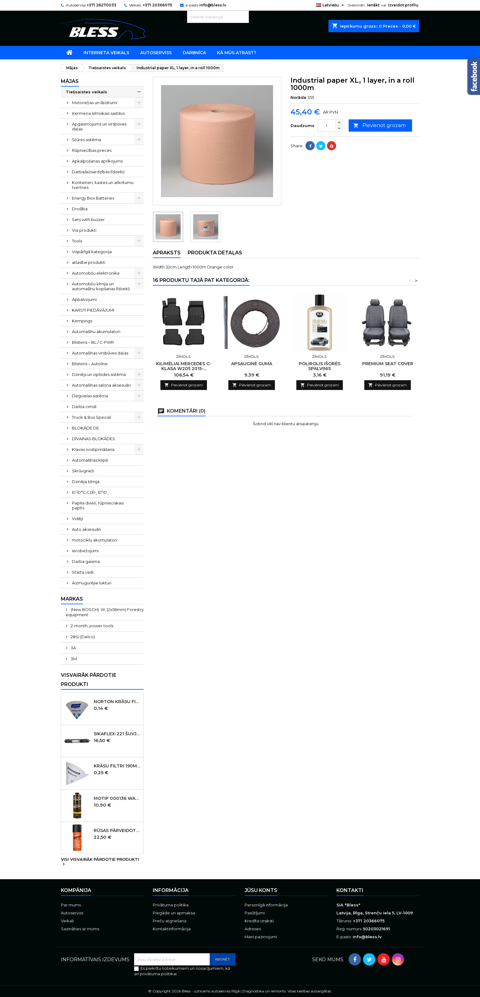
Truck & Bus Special (91, 417)
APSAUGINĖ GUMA (251, 363)
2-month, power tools (91, 625)
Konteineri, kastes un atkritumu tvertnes (102, 185)
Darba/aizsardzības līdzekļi (98, 171)
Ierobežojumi (85, 550)
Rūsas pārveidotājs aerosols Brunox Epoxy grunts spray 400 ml (117, 830)
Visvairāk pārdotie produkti (88, 679)
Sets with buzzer (88, 219)
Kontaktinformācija (172, 928)
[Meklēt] (218, 17)
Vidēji (77, 518)
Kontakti (349, 890)
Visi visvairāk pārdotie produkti (100, 862)
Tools (77, 240)
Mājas (70, 81)
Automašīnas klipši (90, 460)
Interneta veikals (106, 52)
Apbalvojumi (84, 299)
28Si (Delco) (82, 636)
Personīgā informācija (266, 904)
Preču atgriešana (169, 920)
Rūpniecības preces (91, 150)
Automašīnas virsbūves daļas (100, 352)
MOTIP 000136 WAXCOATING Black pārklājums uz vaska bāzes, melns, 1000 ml (117, 798)
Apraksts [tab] (167, 253)
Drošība (80, 208)
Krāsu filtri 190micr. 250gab (117, 765)
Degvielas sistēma (90, 395)
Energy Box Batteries (93, 198)
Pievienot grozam (379, 125)
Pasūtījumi (255, 912)
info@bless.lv (212, 5)
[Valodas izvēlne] (330, 5)
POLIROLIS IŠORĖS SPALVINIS (319, 366)
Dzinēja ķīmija (85, 481)
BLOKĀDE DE (85, 427)
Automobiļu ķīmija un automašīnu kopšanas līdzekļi (101, 286)
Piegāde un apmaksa (174, 912)
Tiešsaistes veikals (86, 91)
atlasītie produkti (88, 262)
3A (73, 647)
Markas (72, 599)
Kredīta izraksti (259, 920)
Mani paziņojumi (261, 936)
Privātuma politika (171, 904)
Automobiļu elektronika (95, 273)
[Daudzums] (326, 125)
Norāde (298, 97)
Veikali (67, 920)
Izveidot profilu (403, 5)
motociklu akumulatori (94, 540)
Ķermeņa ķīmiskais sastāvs (98, 113)
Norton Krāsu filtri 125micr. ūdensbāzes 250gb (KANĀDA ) (117, 701)
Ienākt (373, 5)
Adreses (253, 928)
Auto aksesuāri (86, 529)
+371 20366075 (157, 5)
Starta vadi (82, 572)
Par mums (71, 904)
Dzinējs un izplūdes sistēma (99, 374)
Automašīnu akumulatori (96, 331)
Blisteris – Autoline (90, 363)
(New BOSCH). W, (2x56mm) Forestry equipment (105, 612)
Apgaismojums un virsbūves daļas (99, 126)
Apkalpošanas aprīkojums (97, 161)
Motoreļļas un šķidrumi (94, 102)
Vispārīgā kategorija (92, 251)
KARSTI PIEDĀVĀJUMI (93, 310)
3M (73, 658)
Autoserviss (156, 52)
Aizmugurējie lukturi (91, 582)
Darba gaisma (86, 561)
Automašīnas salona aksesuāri (101, 385)
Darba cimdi (84, 406)
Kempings (82, 320)
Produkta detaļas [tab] (215, 253)
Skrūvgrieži (83, 470)
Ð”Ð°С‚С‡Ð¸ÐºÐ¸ (90, 492)
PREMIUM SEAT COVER (387, 363)
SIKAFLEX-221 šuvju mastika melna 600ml (117, 733)
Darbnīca (194, 52)
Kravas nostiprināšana (93, 449)
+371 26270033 (101, 5)
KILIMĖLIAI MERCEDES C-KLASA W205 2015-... (183, 366)
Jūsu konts (261, 890)
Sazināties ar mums (80, 928)
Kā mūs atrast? (236, 52)
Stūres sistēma (86, 139)
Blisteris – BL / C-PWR (93, 342)
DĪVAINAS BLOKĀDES (93, 438)
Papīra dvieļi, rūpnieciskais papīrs (98, 505)
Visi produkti (84, 230)
